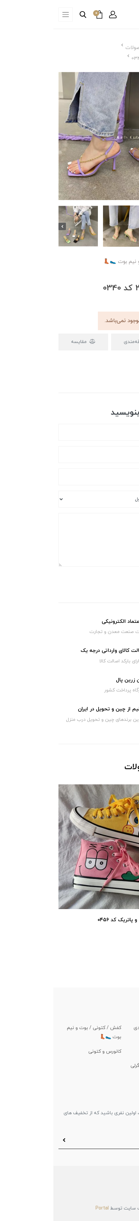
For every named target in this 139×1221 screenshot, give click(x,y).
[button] (59, 14)
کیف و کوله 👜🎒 (115, 1051)
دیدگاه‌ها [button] (114, 376)
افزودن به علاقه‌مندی (95, 342)
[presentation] (9, 226)
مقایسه (30, 342)
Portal (48, 1208)
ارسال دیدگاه (112, 580)
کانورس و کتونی (51, 1051)
